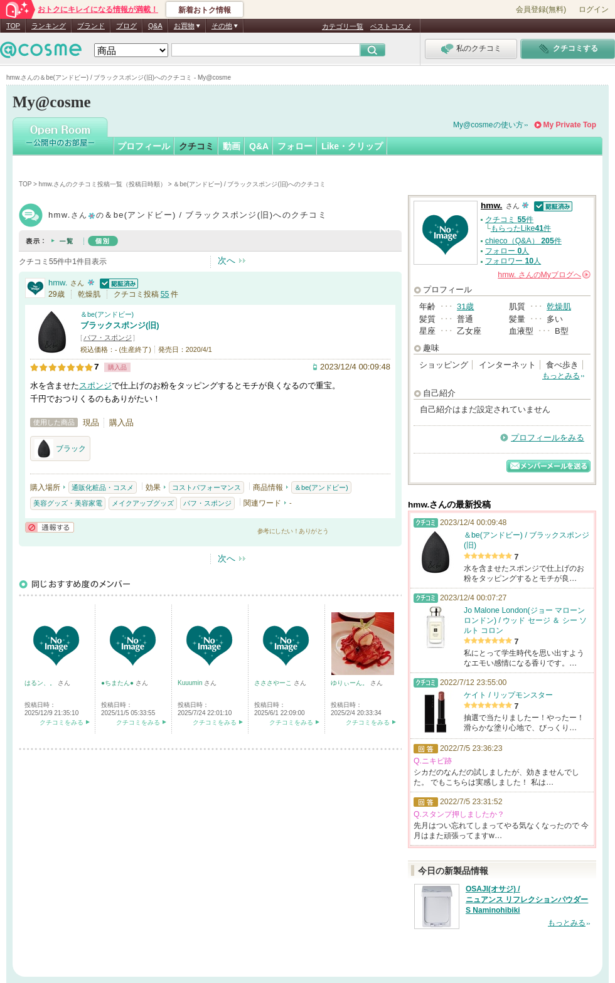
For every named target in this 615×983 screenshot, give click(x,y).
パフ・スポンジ (107, 337)
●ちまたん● (118, 682)
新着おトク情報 (204, 10)
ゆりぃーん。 (350, 682)
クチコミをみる (61, 722)
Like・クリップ (352, 146)
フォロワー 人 (513, 261)
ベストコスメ (391, 26)
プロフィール (143, 146)
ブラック (60, 448)
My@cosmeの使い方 (488, 124)
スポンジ (95, 385)
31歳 (465, 306)
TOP (13, 25)
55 (165, 294)
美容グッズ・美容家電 (67, 503)
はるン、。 (41, 682)
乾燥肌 (559, 306)
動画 (231, 146)
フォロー (295, 146)
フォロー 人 (507, 251)
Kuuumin (191, 682)
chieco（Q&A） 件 (523, 240)
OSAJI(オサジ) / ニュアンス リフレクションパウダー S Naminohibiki (527, 900)
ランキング (48, 25)
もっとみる (561, 375)
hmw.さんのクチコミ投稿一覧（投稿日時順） (102, 184)
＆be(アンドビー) (107, 314)
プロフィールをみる (547, 437)
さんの (544, 274)
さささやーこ (274, 682)
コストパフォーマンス (206, 487)
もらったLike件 (521, 228)
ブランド (91, 25)
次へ (226, 260)
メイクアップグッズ (143, 503)
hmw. (57, 282)
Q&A (155, 25)
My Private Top (569, 124)
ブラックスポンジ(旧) (119, 325)
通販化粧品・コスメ (103, 487)
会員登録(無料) (541, 9)
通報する (49, 527)
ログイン (594, 9)
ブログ (126, 25)
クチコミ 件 (509, 219)
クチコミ (196, 146)
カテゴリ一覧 (342, 26)
